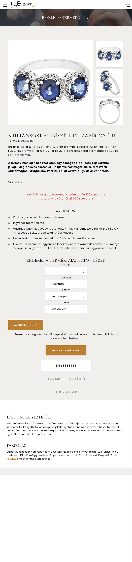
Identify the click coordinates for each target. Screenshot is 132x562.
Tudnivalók (66, 393)
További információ (66, 379)
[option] (50, 82)
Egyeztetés (66, 366)
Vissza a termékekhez (66, 350)
